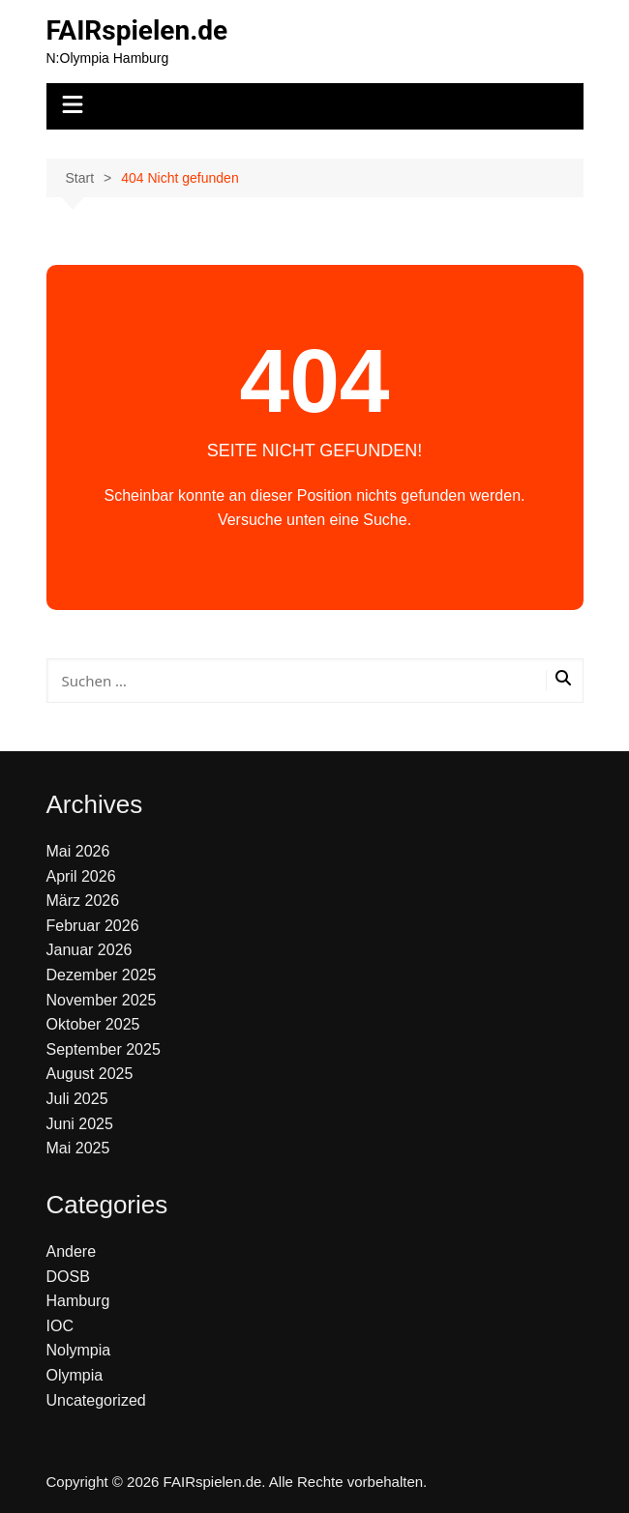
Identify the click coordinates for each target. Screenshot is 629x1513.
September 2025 (103, 1049)
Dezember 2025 (101, 975)
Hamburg (78, 1301)
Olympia (75, 1375)
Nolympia (78, 1350)
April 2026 (81, 876)
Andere (71, 1251)
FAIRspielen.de (137, 30)
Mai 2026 (78, 851)
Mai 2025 (78, 1148)
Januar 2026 (89, 950)
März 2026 (83, 900)
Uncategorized (96, 1400)
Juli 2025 (77, 1099)
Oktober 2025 (93, 1024)
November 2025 (101, 1000)
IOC (60, 1326)
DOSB (68, 1276)
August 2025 (90, 1073)
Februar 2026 (92, 925)
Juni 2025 (79, 1124)
